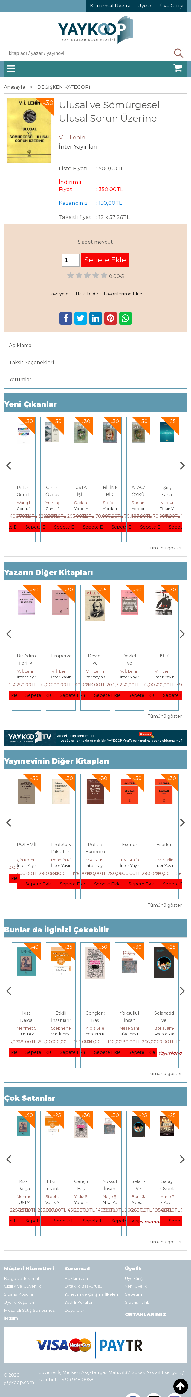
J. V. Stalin (164, 859)
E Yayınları (26, 1033)
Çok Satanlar (29, 1098)
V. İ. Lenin (26, 671)
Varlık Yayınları (99, 1033)
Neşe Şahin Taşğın (171, 1028)
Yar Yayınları (28, 676)
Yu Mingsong (86, 502)
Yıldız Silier (130, 1028)
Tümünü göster (165, 548)
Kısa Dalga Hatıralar (61, 1020)
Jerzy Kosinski (30, 1028)
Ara (179, 53)
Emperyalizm (100, 656)
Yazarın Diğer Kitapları (48, 572)
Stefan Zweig (116, 502)
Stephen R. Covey (102, 1028)
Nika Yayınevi (167, 1033)
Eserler (164, 844)
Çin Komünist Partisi (70, 859)
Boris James (172, 1196)
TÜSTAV (60, 1033)
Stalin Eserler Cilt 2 (26, 852)
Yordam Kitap (116, 508)
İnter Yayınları (64, 676)
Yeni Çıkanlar (30, 404)
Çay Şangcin (29, 502)
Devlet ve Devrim (129, 663)
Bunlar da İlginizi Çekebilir (56, 930)
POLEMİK (61, 844)
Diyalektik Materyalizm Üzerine (30, 663)
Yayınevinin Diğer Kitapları (56, 761)
